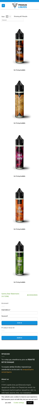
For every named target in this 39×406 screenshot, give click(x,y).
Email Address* (6, 310)
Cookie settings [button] (19, 403)
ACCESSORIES (32, 295)
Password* (5, 316)
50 (10, 16)
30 (7, 16)
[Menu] (3, 5)
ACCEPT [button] (30, 402)
